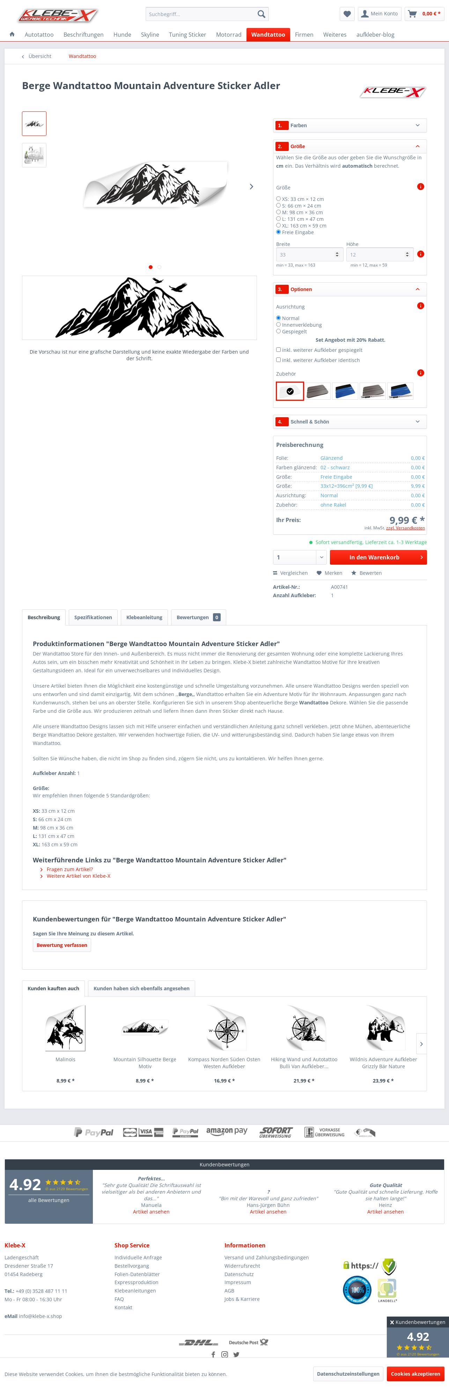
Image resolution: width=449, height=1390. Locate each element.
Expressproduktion (137, 1282)
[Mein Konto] (380, 14)
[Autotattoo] (39, 34)
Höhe (380, 251)
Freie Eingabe (298, 232)
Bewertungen (199, 617)
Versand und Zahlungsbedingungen (266, 1257)
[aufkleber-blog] (375, 34)
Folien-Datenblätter (137, 1274)
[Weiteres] (335, 34)
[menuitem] (207, 14)
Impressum (237, 1282)
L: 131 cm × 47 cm (303, 219)
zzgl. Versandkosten (405, 528)
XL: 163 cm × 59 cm (304, 225)
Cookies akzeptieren (415, 1373)
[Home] (12, 34)
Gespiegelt (294, 331)
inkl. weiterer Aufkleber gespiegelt (322, 350)
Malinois (65, 1059)
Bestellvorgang (132, 1265)
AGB (229, 1290)
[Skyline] (150, 34)
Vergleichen (290, 573)
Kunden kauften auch (53, 988)
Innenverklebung (302, 324)
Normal (291, 318)
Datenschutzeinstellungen (348, 1373)
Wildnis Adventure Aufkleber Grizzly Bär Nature (383, 1063)
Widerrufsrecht (242, 1265)
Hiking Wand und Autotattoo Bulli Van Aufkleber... (304, 1063)
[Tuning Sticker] (187, 34)
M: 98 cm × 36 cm (302, 212)
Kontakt (123, 1307)
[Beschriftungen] (84, 34)
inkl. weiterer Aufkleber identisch (321, 360)
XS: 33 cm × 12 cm (303, 199)
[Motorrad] (228, 34)
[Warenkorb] (424, 14)
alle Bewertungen (48, 1200)
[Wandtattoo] (268, 34)
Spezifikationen (93, 617)
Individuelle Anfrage (138, 1257)
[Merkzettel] (347, 14)
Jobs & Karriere (242, 1299)
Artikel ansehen (151, 1211)
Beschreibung (44, 617)
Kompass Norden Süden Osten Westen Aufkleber (224, 1063)
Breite (310, 251)
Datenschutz (239, 1274)
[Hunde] (122, 34)
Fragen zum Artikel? (67, 869)
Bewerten (366, 573)
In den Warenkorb (386, 556)
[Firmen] (304, 34)
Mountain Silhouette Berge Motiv (144, 1063)
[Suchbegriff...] (207, 14)
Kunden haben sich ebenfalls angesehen (142, 988)
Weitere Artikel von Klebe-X (75, 876)
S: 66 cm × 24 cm (301, 205)
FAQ (119, 1299)
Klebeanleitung (144, 617)
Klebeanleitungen (135, 1290)
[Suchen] (261, 14)
